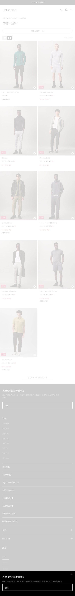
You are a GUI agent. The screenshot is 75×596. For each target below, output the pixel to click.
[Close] (71, 574)
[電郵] (37, 587)
